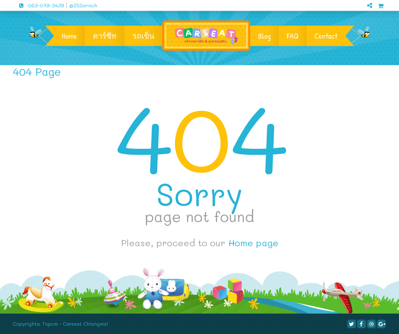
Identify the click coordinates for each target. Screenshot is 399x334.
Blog (264, 36)
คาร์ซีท (104, 36)
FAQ (292, 36)
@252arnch (82, 5)
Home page (253, 242)
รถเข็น (143, 36)
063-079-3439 (39, 5)
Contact (325, 36)
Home (69, 36)
